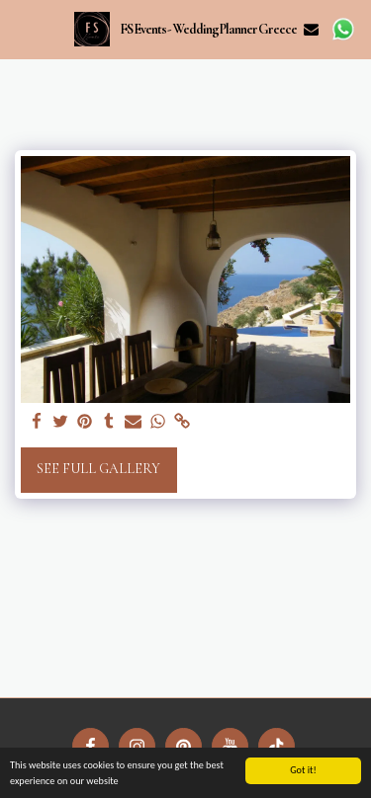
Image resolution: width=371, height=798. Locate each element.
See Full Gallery (98, 468)
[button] (22, 28)
